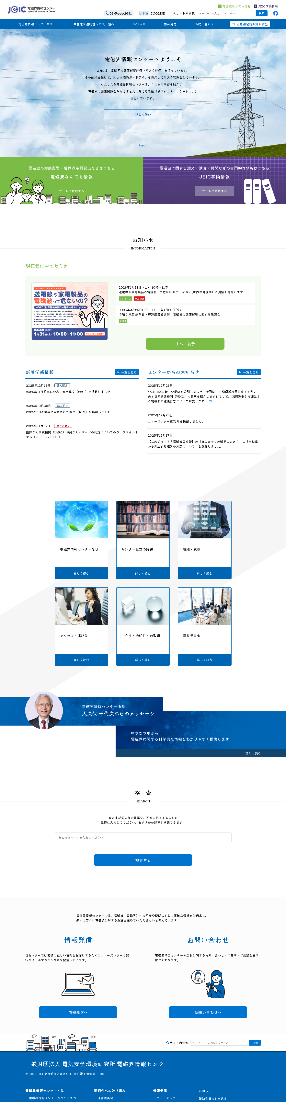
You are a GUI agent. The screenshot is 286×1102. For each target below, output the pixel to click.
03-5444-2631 (120, 13)
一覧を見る (129, 372)
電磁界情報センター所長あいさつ (52, 1098)
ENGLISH (158, 13)
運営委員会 (105, 1098)
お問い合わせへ (208, 1012)
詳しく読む (143, 114)
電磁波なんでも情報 (236, 6)
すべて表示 (185, 344)
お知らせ (205, 1091)
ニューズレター (168, 1098)
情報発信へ (78, 1012)
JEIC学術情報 (268, 6)
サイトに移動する (71, 191)
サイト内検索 (185, 13)
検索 (261, 13)
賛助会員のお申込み (213, 1098)
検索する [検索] (143, 860)
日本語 (143, 13)
